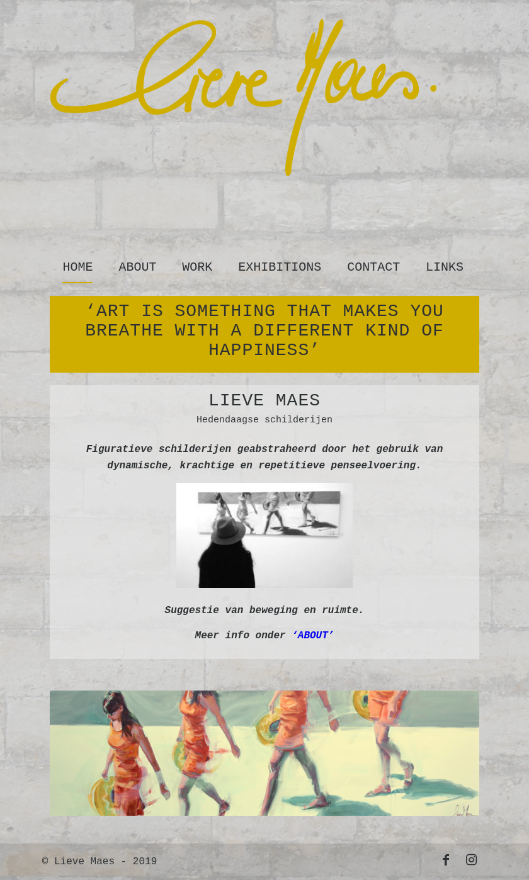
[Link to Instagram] (471, 859)
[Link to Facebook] (445, 859)
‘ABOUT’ (313, 635)
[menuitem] (78, 264)
